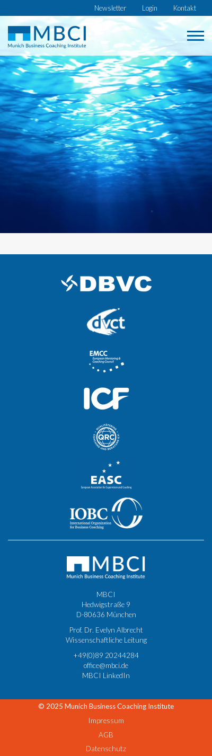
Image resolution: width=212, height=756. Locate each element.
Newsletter (110, 8)
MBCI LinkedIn (106, 675)
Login (149, 8)
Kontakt (184, 8)
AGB (106, 735)
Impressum (106, 720)
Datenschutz (106, 748)
